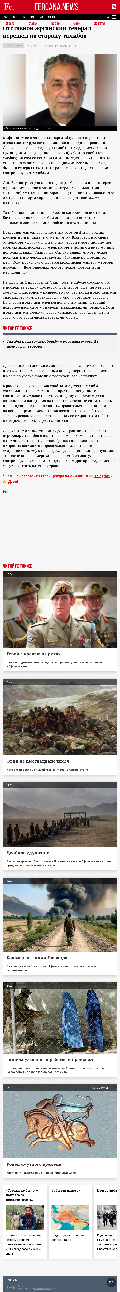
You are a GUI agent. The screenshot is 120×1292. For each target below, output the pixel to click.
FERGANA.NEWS (57, 7)
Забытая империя (67, 1190)
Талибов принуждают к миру (59, 45)
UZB (41, 17)
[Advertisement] (60, 534)
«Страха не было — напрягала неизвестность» (22, 1195)
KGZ (15, 17)
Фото (76, 24)
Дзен (12, 481)
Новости (9, 24)
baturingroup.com (42, 1289)
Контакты (12, 1279)
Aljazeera (75, 385)
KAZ (6, 17)
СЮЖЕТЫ (99, 24)
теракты (106, 400)
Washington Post (17, 157)
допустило (103, 450)
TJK (23, 17)
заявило (99, 192)
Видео (55, 24)
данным (53, 405)
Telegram (102, 475)
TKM (32, 17)
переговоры (13, 435)
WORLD (51, 17)
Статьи (33, 24)
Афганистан (34, 45)
